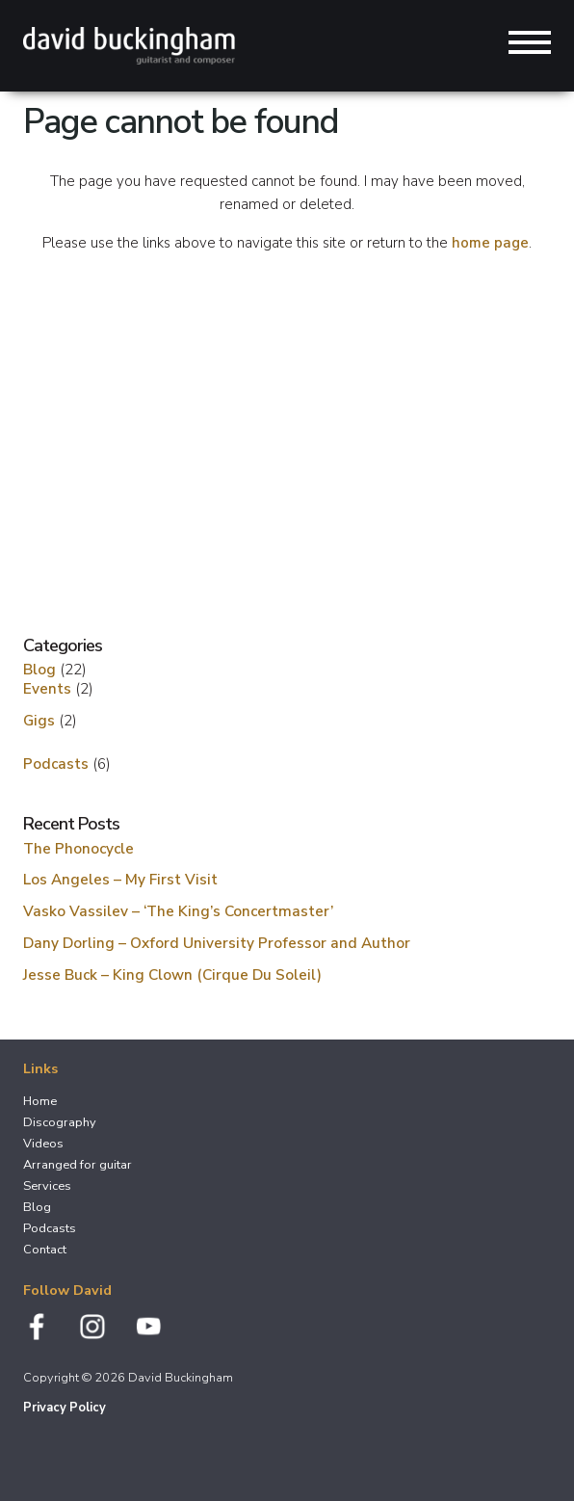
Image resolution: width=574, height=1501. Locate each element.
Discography (59, 1122)
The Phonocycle (78, 848)
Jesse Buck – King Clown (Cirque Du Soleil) (172, 974)
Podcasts (56, 763)
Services (47, 1186)
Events (47, 688)
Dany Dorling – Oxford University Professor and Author (216, 943)
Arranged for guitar (77, 1164)
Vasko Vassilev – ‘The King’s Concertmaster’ (178, 911)
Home (40, 1101)
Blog (39, 669)
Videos (43, 1143)
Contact (44, 1249)
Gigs (39, 720)
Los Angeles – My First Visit (120, 879)
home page (490, 242)
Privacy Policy (64, 1407)
